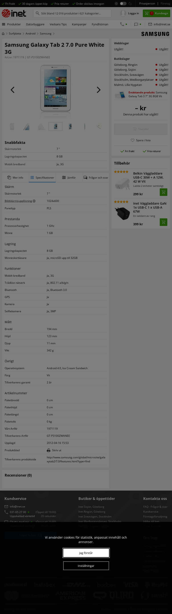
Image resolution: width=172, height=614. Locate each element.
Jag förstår (86, 553)
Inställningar (86, 566)
